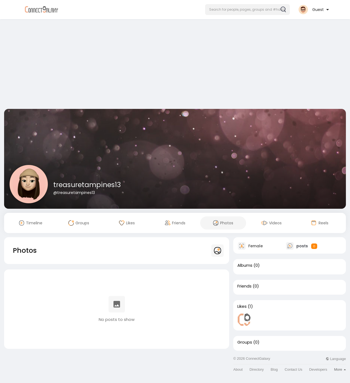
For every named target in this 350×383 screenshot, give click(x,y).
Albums (244, 265)
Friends (244, 286)
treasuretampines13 (87, 185)
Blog (274, 369)
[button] (247, 9)
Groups (244, 342)
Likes (242, 306)
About (238, 369)
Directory (257, 369)
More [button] (340, 369)
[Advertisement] (175, 65)
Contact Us (293, 369)
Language (336, 359)
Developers (318, 369)
